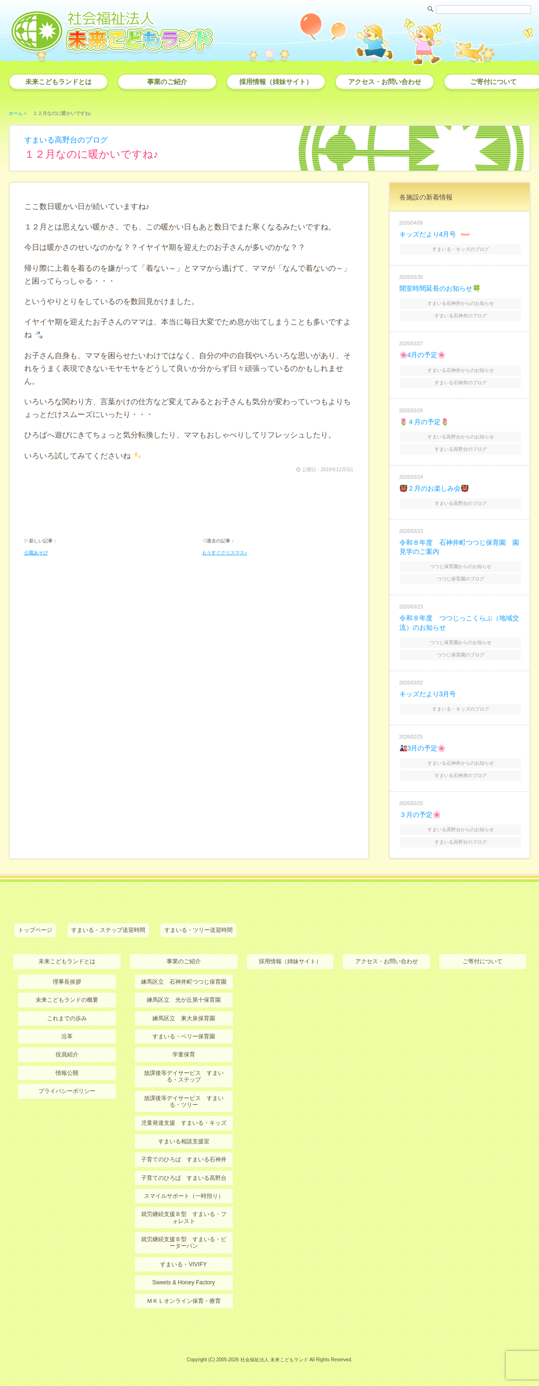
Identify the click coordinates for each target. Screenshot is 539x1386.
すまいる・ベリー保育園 (183, 1036)
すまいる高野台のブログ (66, 140)
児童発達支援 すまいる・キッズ (184, 1123)
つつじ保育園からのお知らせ (461, 566)
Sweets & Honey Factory (183, 1282)
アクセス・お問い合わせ (384, 81)
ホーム (16, 113)
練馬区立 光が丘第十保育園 (184, 1000)
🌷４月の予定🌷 (424, 422)
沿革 (67, 1036)
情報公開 (67, 1073)
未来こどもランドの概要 (67, 1000)
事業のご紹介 (167, 81)
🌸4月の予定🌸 (422, 355)
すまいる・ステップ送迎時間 (108, 930)
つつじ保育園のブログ (460, 578)
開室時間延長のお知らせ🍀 (440, 288)
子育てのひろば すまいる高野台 (184, 1178)
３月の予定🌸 (420, 814)
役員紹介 (67, 1054)
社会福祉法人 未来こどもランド (274, 1359)
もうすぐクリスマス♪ (224, 552)
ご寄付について (482, 961)
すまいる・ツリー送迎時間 (198, 930)
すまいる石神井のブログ (461, 315)
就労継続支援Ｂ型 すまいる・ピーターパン (184, 1242)
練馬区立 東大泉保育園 (183, 1018)
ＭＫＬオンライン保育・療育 (184, 1301)
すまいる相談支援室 (183, 1141)
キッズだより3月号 (427, 694)
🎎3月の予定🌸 (422, 748)
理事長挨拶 (67, 981)
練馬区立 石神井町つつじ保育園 (184, 981)
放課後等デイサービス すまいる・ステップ (184, 1076)
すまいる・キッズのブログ (460, 249)
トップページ (35, 930)
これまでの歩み (67, 1018)
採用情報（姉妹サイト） (275, 81)
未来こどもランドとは (58, 81)
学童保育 (183, 1054)
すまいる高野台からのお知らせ (460, 436)
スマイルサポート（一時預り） (184, 1196)
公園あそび (36, 552)
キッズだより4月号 (427, 234)
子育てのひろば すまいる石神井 (184, 1159)
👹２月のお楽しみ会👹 (434, 488)
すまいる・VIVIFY (183, 1264)
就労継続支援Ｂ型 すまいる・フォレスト (184, 1217)
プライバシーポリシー (66, 1091)
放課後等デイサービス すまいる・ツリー (184, 1101)
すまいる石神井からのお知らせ (460, 303)
